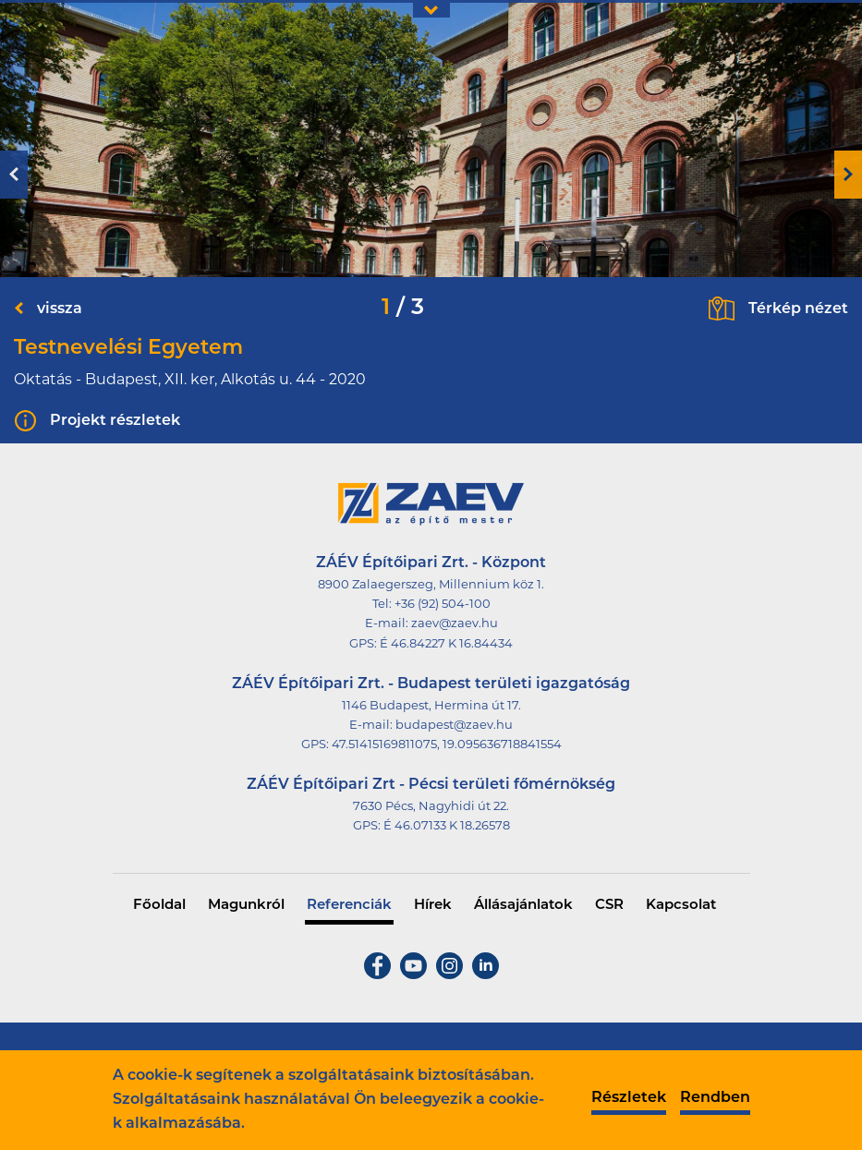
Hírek (433, 906)
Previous (14, 175)
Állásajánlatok (523, 906)
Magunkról (246, 906)
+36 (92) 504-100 (443, 605)
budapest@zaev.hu (454, 726)
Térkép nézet (798, 309)
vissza (59, 309)
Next (848, 175)
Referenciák (349, 906)
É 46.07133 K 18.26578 (446, 826)
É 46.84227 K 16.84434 (446, 644)
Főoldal (159, 906)
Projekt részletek (115, 421)
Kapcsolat (681, 906)
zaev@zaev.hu (454, 624)
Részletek (628, 1098)
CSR (609, 906)
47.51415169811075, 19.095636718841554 (447, 745)
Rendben (715, 1098)
